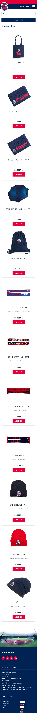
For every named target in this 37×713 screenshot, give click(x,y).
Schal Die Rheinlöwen (18, 406)
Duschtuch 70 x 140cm (18, 159)
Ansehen (18, 77)
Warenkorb (24, 6)
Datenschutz (6, 708)
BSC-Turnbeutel (18, 258)
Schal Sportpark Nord (19, 357)
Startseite (5, 14)
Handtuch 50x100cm (18, 111)
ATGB (4, 706)
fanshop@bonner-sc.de (22, 689)
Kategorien (18, 20)
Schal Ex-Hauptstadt (18, 307)
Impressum (6, 701)
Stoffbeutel (18, 62)
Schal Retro (18, 455)
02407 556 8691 (5, 680)
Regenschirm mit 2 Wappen (18, 209)
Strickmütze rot (18, 554)
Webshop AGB (6, 703)
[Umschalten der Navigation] (33, 6)
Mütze (19, 602)
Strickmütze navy (18, 505)
